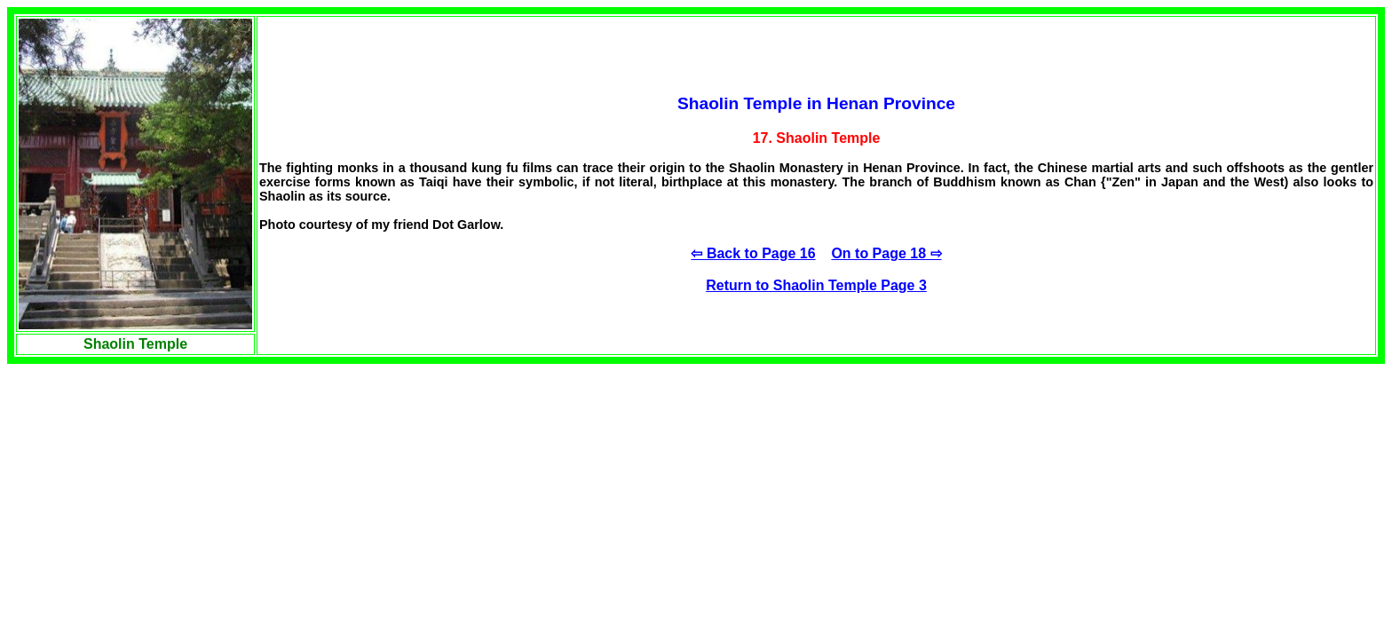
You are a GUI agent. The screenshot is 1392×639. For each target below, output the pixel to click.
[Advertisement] (140, 501)
